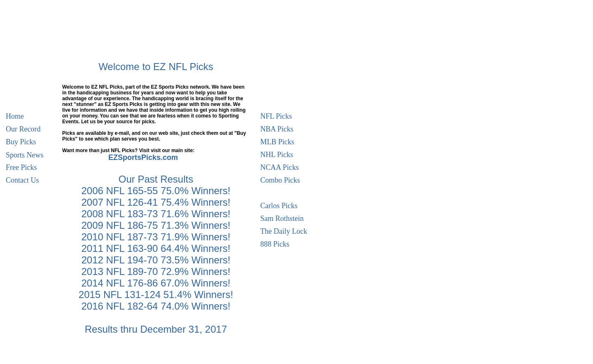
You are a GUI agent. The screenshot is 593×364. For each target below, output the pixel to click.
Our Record (23, 128)
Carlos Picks (279, 205)
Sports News (25, 154)
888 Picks (274, 243)
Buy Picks (21, 141)
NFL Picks (276, 115)
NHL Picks (276, 153)
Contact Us (22, 179)
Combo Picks (280, 179)
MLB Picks (277, 141)
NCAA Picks (279, 166)
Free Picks (21, 166)
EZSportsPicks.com (143, 157)
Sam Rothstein (282, 217)
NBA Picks (277, 128)
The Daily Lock (283, 230)
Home (15, 115)
